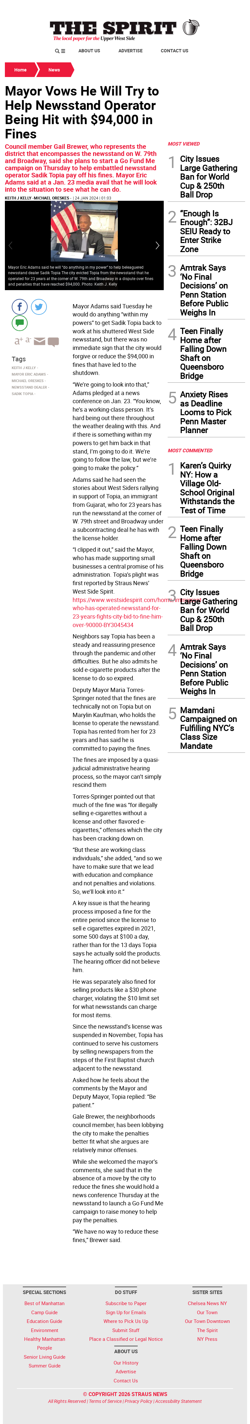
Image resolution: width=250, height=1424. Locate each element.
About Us (89, 50)
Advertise (130, 50)
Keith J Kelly (18, 197)
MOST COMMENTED (190, 450)
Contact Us (174, 50)
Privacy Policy (138, 1401)
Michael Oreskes (51, 197)
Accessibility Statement (178, 1401)
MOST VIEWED (184, 143)
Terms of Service (105, 1401)
